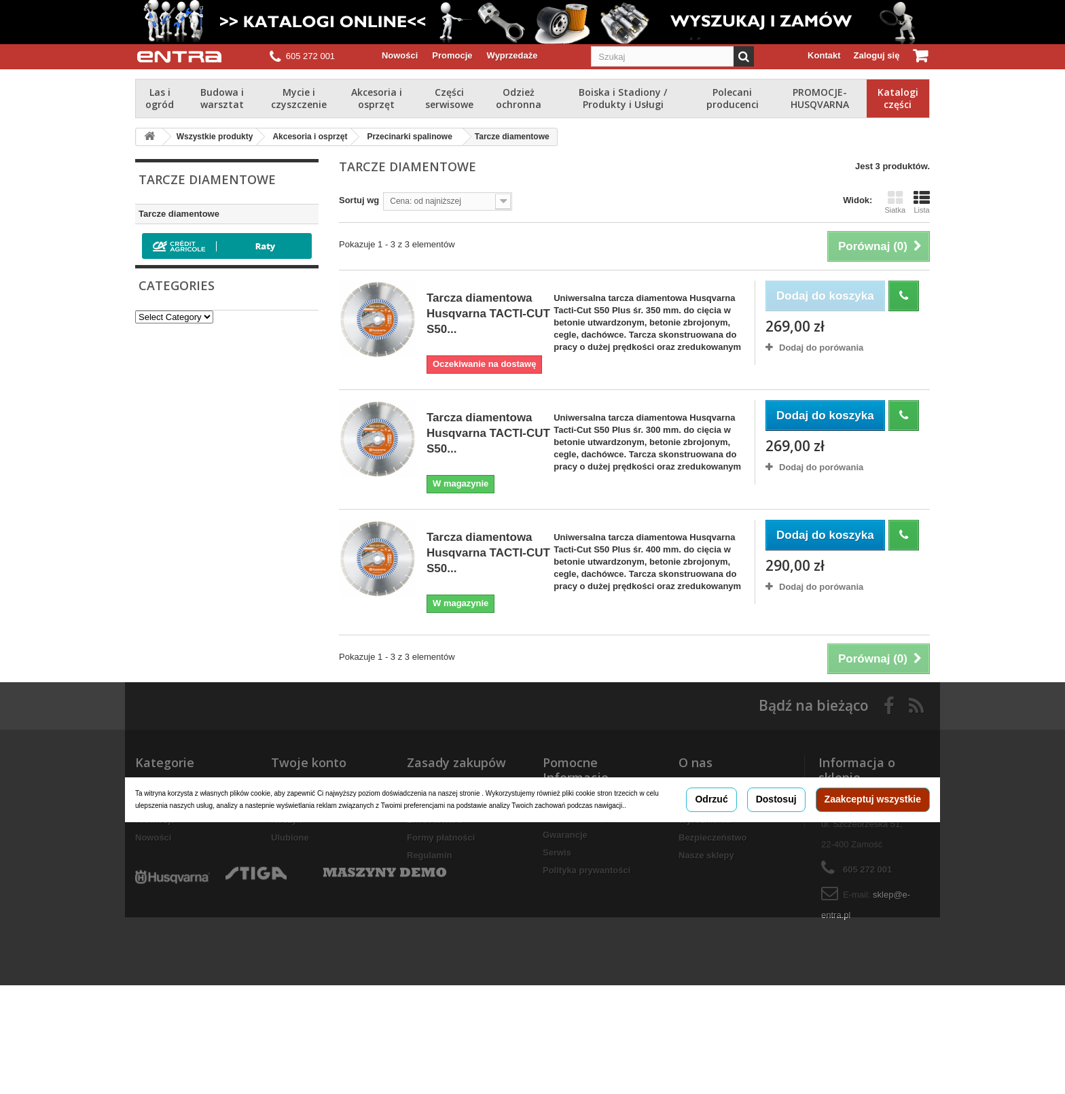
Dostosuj (776, 853)
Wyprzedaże (512, 55)
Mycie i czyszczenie (299, 98)
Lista (922, 202)
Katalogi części (898, 98)
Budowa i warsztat (222, 98)
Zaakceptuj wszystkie (873, 853)
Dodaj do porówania (821, 347)
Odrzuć (711, 853)
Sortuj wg (359, 200)
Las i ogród (159, 98)
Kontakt (824, 55)
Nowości (400, 55)
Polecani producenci (732, 98)
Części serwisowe (449, 98)
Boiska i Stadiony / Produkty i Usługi (623, 98)
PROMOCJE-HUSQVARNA (820, 98)
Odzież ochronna (518, 98)
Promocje (452, 55)
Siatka (894, 202)
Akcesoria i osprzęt (376, 98)
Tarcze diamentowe (179, 214)
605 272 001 (310, 56)
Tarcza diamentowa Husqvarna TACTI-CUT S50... (488, 314)
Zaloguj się (877, 55)
